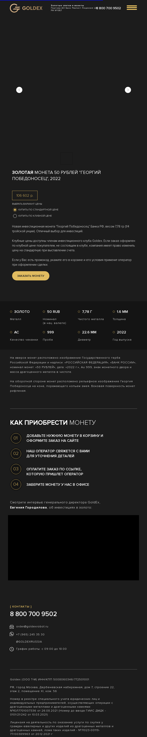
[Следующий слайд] (128, 90)
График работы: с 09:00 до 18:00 (41, 649)
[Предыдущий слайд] (19, 90)
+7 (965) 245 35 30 (30, 634)
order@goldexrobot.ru (32, 626)
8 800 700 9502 (108, 8)
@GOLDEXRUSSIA (29, 641)
